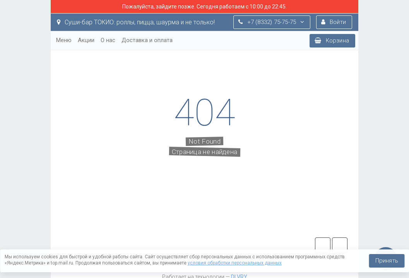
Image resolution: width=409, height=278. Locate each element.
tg (322, 245)
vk (339, 245)
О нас (108, 40)
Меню (64, 40)
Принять (386, 260)
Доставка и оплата (147, 40)
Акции (86, 40)
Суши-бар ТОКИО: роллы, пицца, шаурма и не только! (136, 22)
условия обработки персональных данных (235, 263)
